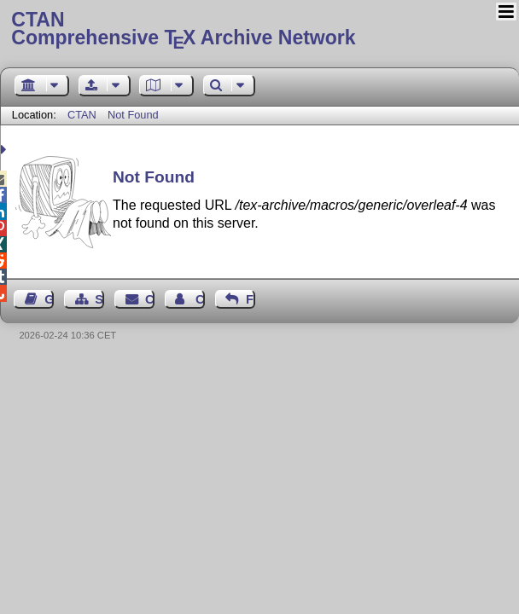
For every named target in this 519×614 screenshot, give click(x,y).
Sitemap (99, 299)
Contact (150, 299)
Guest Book (49, 299)
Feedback (250, 299)
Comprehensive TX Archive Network (259, 30)
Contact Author (200, 299)
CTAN (81, 114)
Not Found (133, 114)
